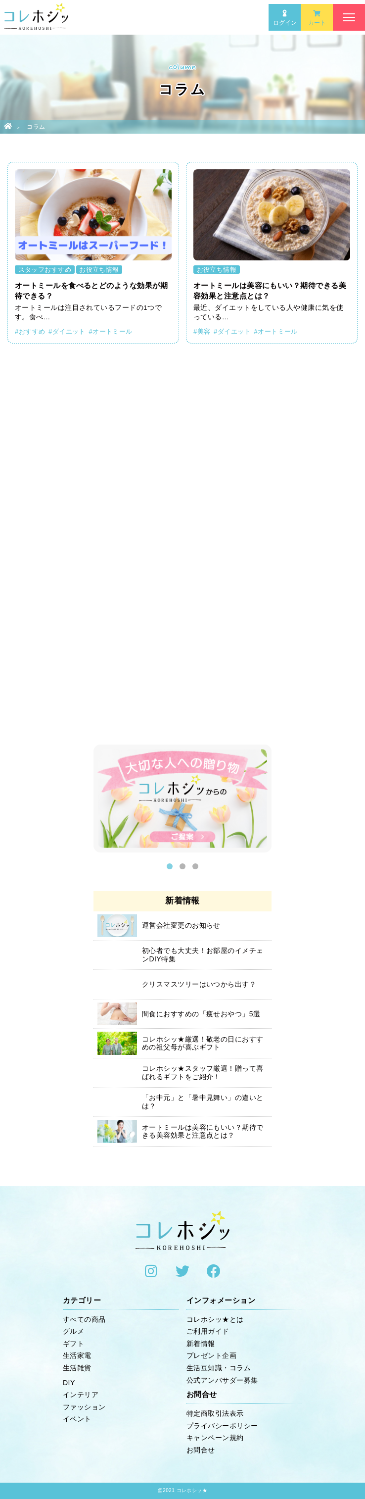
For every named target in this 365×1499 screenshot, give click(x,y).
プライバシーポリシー (222, 1426)
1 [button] (170, 866)
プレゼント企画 (211, 1355)
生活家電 (77, 1355)
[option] (182, 800)
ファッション (84, 1407)
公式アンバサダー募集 (222, 1380)
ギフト (73, 1344)
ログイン (285, 17)
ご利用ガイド (207, 1331)
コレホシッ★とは (215, 1319)
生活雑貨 (77, 1368)
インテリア (80, 1395)
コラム (36, 126)
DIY (69, 1383)
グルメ (73, 1331)
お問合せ (200, 1450)
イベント (77, 1419)
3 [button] (195, 866)
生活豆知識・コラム (218, 1368)
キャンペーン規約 (215, 1438)
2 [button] (182, 866)
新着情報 (200, 1344)
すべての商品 (84, 1319)
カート (317, 17)
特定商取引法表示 (215, 1413)
